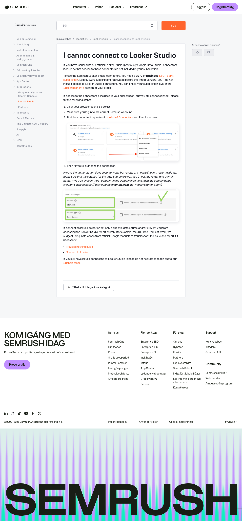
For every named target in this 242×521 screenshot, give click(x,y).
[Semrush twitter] (39, 413)
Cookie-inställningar (181, 422)
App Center (147, 368)
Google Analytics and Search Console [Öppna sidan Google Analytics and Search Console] (30, 94)
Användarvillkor (148, 422)
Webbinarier (213, 378)
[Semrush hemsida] (16, 7)
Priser (99, 6)
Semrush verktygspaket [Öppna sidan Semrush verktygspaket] (30, 76)
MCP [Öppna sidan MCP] (19, 140)
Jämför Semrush (117, 363)
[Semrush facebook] (32, 413)
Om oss (177, 341)
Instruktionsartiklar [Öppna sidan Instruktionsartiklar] (27, 50)
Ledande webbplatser (153, 373)
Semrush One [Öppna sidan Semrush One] (24, 64)
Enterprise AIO (149, 347)
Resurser (115, 6)
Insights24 (147, 357)
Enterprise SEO (150, 341)
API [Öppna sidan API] (18, 134)
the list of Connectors (120, 117)
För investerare (182, 363)
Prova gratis (17, 364)
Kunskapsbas (24, 25)
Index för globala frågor (186, 373)
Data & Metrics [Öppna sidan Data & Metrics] (25, 118)
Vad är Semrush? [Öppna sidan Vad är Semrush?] (26, 39)
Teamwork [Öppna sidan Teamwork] (22, 112)
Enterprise (137, 6)
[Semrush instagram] (12, 413)
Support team (71, 263)
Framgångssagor (118, 368)
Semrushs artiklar (216, 373)
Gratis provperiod (118, 357)
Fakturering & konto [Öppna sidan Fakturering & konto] (28, 70)
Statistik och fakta (118, 373)
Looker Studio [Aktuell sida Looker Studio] (26, 101)
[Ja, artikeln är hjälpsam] (197, 52)
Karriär (177, 352)
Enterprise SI (148, 352)
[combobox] (103, 25)
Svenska (230, 421)
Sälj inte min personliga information (187, 381)
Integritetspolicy (117, 422)
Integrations (82, 39)
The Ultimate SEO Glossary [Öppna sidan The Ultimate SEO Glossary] (32, 123)
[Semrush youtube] (26, 413)
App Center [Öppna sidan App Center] (23, 81)
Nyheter (178, 347)
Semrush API (213, 352)
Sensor (145, 384)
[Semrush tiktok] (19, 413)
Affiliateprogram (118, 379)
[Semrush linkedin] (6, 413)
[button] (209, 52)
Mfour (144, 363)
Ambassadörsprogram (219, 383)
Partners (178, 357)
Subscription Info (73, 87)
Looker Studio (101, 39)
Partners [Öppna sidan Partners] (23, 107)
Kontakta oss (180, 387)
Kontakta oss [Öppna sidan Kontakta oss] (24, 145)
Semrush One (116, 341)
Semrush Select (182, 368)
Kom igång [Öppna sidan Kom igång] (22, 44)
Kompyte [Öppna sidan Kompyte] (21, 129)
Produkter (79, 6)
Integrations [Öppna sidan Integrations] (23, 86)
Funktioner (114, 347)
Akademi (211, 347)
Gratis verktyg (149, 379)
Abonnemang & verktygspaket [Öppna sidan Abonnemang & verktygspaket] (25, 57)
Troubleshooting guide (79, 246)
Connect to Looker (77, 252)
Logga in (200, 7)
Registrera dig (225, 7)
